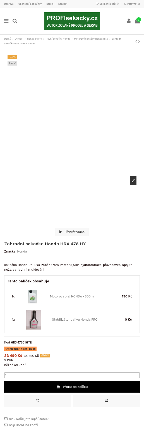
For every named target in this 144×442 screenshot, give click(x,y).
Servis (50, 4)
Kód (7, 342)
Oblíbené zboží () (107, 4)
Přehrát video (72, 232)
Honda (22, 251)
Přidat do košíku (72, 387)
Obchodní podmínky (30, 4)
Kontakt (63, 4)
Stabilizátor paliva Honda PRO (74, 319)
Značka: (10, 251)
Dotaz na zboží (23, 425)
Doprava (9, 4)
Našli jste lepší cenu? (29, 419)
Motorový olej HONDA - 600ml (72, 296)
